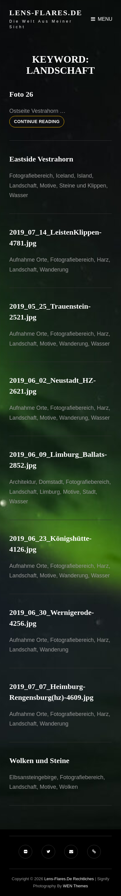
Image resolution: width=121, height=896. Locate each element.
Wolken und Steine (39, 761)
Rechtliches (83, 878)
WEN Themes (75, 886)
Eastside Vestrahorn (41, 159)
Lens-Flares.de (45, 13)
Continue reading (39, 122)
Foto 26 (21, 94)
